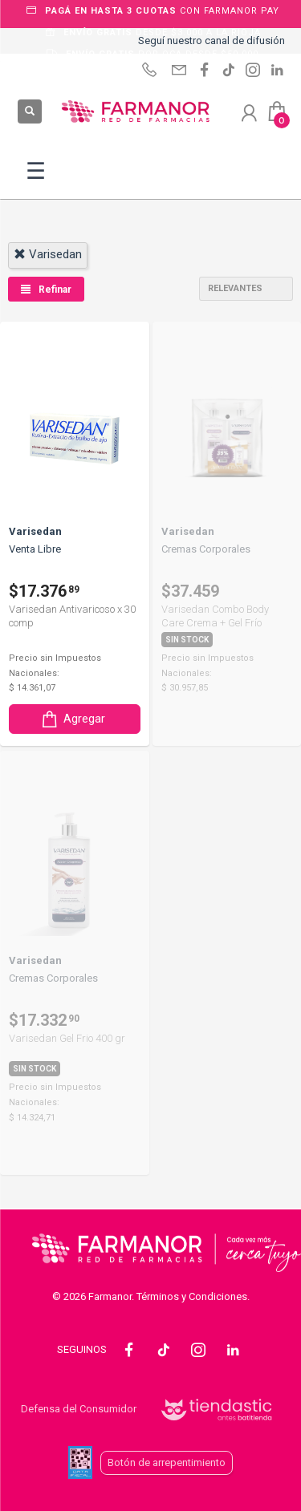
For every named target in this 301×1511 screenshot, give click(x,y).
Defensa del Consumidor (78, 1409)
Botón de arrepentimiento (167, 1462)
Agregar (72, 719)
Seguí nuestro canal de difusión (211, 40)
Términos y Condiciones (191, 1296)
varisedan (48, 254)
